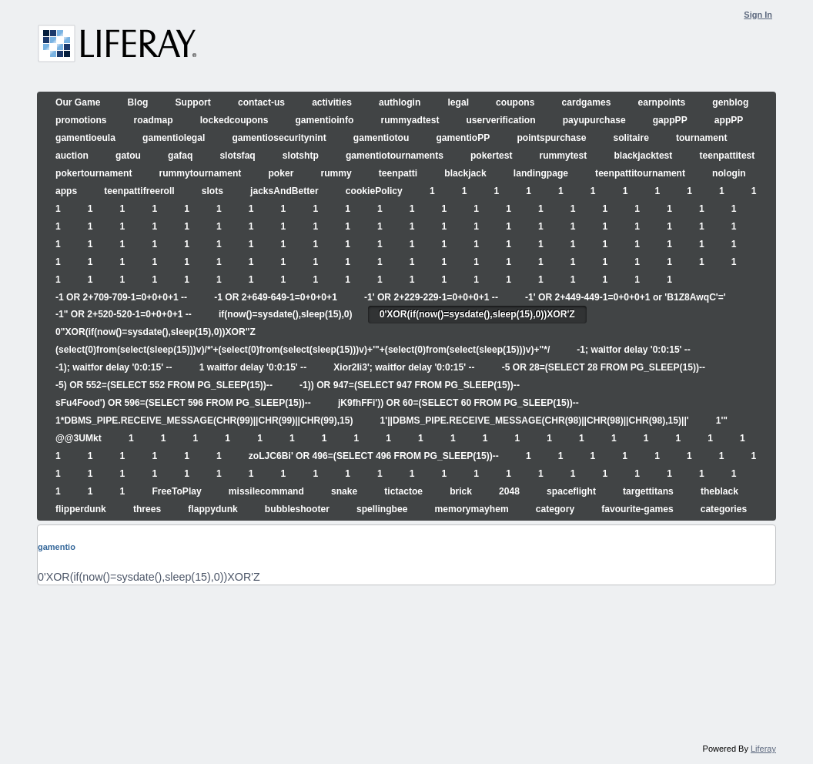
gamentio (56, 546)
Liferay (763, 748)
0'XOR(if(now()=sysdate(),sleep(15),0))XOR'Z (149, 577)
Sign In (758, 14)
